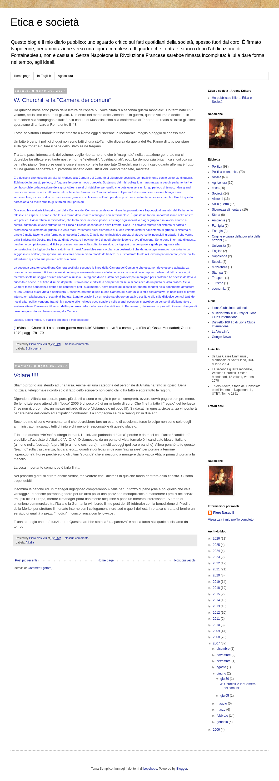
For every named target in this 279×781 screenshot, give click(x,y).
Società (217, 193)
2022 (217, 563)
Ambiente (218, 220)
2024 (217, 551)
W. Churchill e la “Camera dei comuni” (62, 100)
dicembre (224, 649)
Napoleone (219, 256)
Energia (217, 231)
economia (219, 288)
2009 (217, 631)
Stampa (217, 272)
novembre (224, 655)
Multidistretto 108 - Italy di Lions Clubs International (234, 315)
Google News (221, 337)
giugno (222, 673)
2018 (217, 588)
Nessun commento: (77, 344)
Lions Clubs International (229, 308)
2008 (217, 637)
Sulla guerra (33, 348)
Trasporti (218, 278)
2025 (217, 545)
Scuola (217, 262)
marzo (221, 709)
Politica (217, 166)
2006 (217, 729)
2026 (217, 538)
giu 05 (225, 695)
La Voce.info (220, 331)
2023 (217, 557)
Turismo (217, 283)
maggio (222, 703)
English (217, 251)
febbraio (223, 715)
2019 (217, 582)
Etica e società (45, 22)
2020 (217, 575)
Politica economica (225, 172)
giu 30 (225, 679)
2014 (217, 600)
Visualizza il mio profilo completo (230, 519)
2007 (217, 643)
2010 (217, 625)
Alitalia (30, 542)
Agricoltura (65, 76)
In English (44, 76)
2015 (217, 594)
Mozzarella (219, 267)
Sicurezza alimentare (226, 209)
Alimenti (217, 199)
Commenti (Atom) (40, 568)
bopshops (150, 768)
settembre (224, 661)
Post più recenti (26, 560)
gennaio (223, 722)
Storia (216, 215)
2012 (217, 612)
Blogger (181, 768)
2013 (217, 606)
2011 (217, 618)
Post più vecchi (185, 560)
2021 (217, 569)
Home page (22, 76)
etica (215, 188)
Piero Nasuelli (223, 513)
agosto (222, 667)
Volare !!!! (26, 375)
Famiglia (218, 225)
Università (219, 246)
